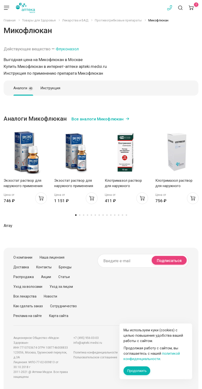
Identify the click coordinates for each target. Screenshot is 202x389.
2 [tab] (79, 215)
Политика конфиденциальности (95, 352)
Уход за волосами (27, 287)
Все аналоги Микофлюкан (97, 119)
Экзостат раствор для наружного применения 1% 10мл (23, 185)
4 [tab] (87, 215)
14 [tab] (126, 215)
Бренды (65, 267)
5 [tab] (91, 215)
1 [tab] (76, 215)
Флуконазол (67, 48)
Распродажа (23, 277)
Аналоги (23, 88)
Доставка (21, 267)
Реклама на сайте (27, 316)
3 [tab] (83, 215)
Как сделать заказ (28, 306)
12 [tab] (118, 215)
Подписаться (169, 260)
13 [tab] (122, 215)
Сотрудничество (63, 306)
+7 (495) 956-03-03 (86, 338)
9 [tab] (107, 215)
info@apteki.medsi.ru (87, 342)
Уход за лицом (61, 287)
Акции (46, 277)
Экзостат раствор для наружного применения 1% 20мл (73, 185)
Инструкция (50, 88)
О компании (22, 257)
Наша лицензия (52, 257)
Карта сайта (58, 316)
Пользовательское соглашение (95, 357)
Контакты (44, 267)
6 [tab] (95, 215)
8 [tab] (103, 215)
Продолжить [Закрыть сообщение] (137, 371)
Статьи (64, 277)
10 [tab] (111, 215)
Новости (50, 296)
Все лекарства (24, 296)
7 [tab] (99, 215)
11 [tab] (114, 215)
